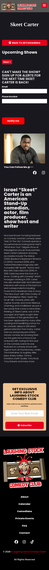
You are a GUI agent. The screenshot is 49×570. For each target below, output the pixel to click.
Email (5, 86)
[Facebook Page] (35, 173)
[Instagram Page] (43, 173)
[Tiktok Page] (32, 542)
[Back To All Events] (24, 43)
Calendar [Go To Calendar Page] (24, 504)
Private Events (24, 518)
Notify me (13, 120)
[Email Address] (24, 413)
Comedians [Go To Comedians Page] (24, 511)
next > (7, 62)
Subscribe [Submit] (24, 425)
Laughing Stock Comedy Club (28, 551)
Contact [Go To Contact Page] (24, 532)
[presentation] (22, 110)
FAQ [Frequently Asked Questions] (24, 525)
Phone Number (10, 96)
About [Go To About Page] (24, 496)
